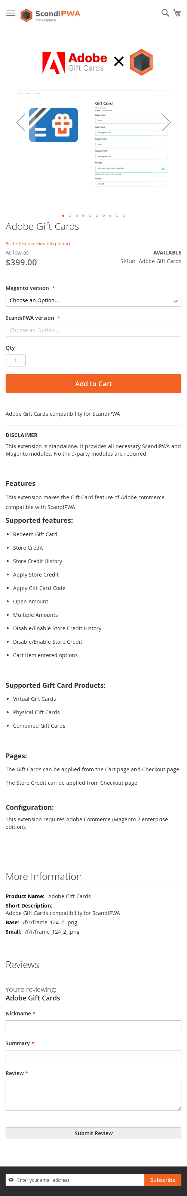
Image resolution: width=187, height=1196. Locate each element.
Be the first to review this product (38, 243)
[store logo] (50, 13)
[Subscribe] (162, 1180)
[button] (21, 122)
